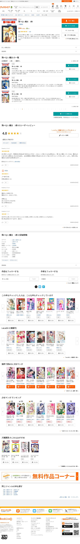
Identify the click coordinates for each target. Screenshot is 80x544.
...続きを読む (17, 161)
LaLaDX (14, 245)
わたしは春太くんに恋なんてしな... (70, 313)
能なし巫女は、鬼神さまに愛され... (70, 382)
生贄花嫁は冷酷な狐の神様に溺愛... (40, 382)
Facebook (19, 538)
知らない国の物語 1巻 (15, 456)
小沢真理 (38, 315)
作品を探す (33, 521)
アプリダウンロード (35, 523)
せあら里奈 (42, 383)
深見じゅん (49, 315)
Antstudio (28, 419)
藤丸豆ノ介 (22, 419)
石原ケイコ (9, 347)
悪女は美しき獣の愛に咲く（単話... (10, 417)
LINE (18, 530)
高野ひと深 (9, 315)
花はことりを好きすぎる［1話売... (20, 346)
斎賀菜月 (8, 419)
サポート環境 (34, 526)
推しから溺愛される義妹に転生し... (40, 417)
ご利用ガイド (77, 11)
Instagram (19, 533)
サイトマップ (49, 531)
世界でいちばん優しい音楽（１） (40, 313)
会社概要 (48, 520)
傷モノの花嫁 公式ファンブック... (20, 313)
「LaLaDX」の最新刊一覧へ (71, 357)
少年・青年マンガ (10, 11)
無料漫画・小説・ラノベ (22, 521)
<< (14, 109)
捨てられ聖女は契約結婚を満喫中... (60, 417)
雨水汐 (68, 315)
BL (24, 11)
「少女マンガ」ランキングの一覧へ (69, 431)
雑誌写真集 (59, 11)
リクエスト (33, 533)
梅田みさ (8, 383)
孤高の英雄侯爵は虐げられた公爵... (60, 382)
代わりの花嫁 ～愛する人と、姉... (10, 381)
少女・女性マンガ (17, 11)
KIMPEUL (73, 419)
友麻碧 (18, 315)
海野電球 (58, 419)
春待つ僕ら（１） (29, 312)
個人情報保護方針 (50, 526)
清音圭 (48, 347)
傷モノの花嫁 (19, 416)
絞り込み (16, 7)
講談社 (21, 315)
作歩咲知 (58, 383)
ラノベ (38, 11)
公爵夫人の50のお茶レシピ (30, 416)
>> (65, 109)
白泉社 (14, 243)
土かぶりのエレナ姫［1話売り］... (60, 346)
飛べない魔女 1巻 (17, 66)
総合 (3, 11)
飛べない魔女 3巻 (17, 94)
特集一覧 (19, 523)
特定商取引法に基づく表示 (52, 528)
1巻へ (11, 61)
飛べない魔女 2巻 (17, 80)
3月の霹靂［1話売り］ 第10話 (40, 345)
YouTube (18, 536)
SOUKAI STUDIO (20, 383)
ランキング (19, 525)
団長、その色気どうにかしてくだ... (30, 382)
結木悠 (48, 419)
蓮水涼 (32, 383)
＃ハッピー (6, 143)
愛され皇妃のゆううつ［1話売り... (50, 346)
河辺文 (6, 170)
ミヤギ (38, 383)
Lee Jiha (33, 419)
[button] (10, 320)
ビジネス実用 (52, 11)
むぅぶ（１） (49, 311)
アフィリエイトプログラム (37, 535)
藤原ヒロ (28, 347)
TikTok (18, 535)
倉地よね (28, 383)
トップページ (20, 520)
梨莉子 (62, 383)
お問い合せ (33, 531)
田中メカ (18, 347)
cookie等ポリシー (50, 530)
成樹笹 (42, 419)
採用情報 (48, 523)
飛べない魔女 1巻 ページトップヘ (69, 497)
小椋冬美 (58, 315)
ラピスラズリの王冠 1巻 (34, 456)
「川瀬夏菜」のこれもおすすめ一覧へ (69, 466)
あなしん (28, 315)
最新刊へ (18, 61)
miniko (62, 419)
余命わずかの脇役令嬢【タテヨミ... (70, 417)
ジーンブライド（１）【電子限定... (10, 313)
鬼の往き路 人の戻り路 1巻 (6, 456)
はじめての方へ (70, 11)
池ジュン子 (39, 347)
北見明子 (68, 383)
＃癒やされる (22, 143)
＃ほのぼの (14, 143)
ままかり (48, 383)
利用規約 (48, 525)
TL (31, 11)
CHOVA (68, 419)
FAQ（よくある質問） (36, 528)
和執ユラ (38, 419)
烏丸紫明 (13, 419)
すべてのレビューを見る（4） (71, 227)
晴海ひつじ (59, 347)
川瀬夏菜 (21, 24)
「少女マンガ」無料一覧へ (71, 391)
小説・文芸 (45, 11)
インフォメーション (35, 530)
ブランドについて (50, 521)
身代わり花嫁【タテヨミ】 (19, 381)
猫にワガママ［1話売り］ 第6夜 (30, 345)
